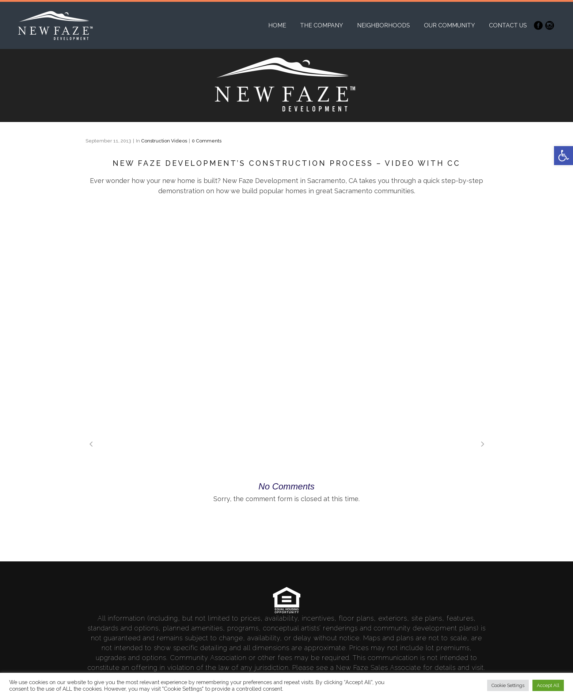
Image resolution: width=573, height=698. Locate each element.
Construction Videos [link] (164, 141)
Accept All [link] (548, 685)
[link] (563, 155)
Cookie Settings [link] (508, 685)
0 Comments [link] (206, 141)
